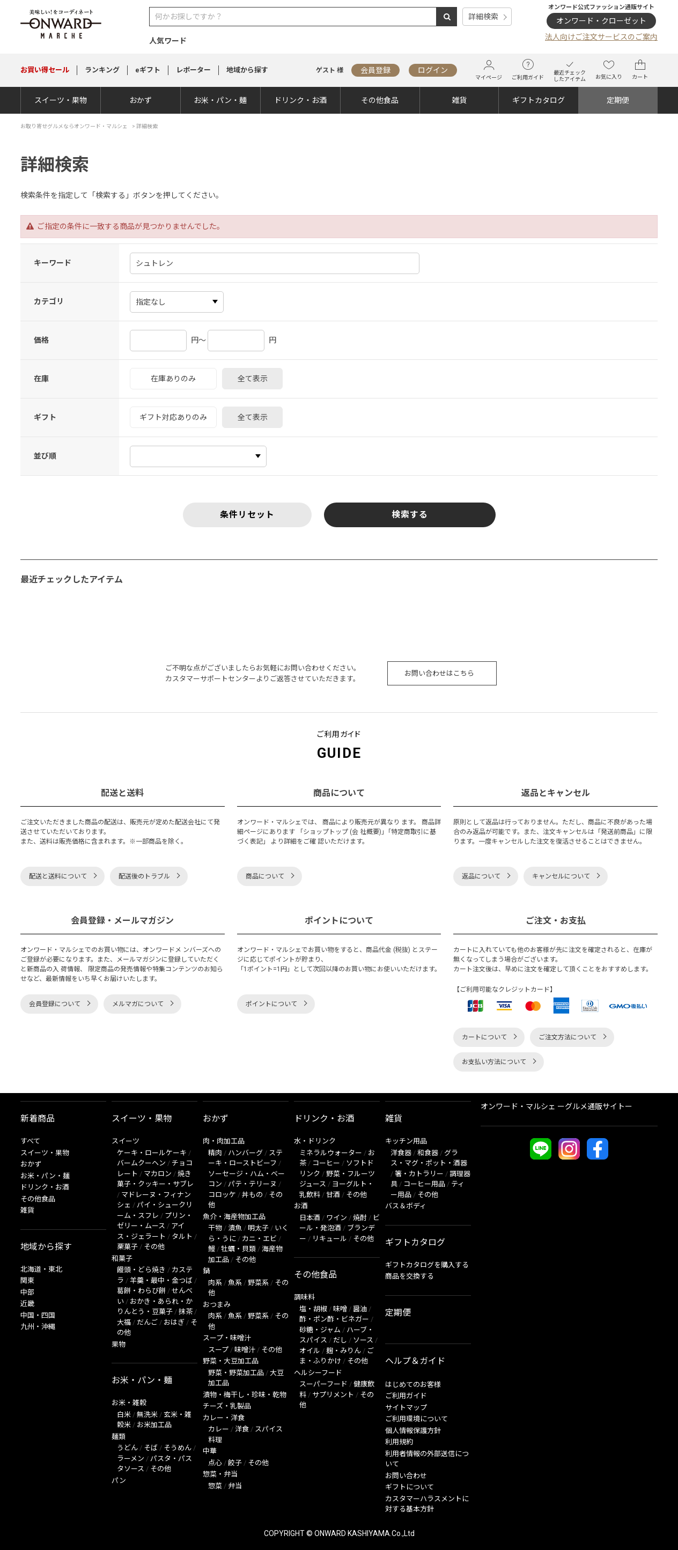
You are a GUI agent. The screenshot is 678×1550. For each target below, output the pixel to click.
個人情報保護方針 (413, 1431)
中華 (210, 1451)
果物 (119, 1344)
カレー (218, 1429)
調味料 (304, 1297)
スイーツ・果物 (60, 100)
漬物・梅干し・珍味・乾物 (244, 1395)
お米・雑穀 (129, 1403)
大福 (124, 1322)
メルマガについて (138, 1004)
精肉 (215, 1153)
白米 (124, 1415)
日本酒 (309, 1218)
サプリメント (333, 1395)
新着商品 (37, 1118)
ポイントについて (271, 1004)
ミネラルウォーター (330, 1153)
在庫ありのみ (173, 378)
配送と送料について (58, 876)
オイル (309, 1351)
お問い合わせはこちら (439, 673)
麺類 (119, 1437)
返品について (481, 876)
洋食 (242, 1429)
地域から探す (247, 70)
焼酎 (360, 1218)
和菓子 (122, 1258)
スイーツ (125, 1141)
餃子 (235, 1463)
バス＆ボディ (405, 1206)
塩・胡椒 (313, 1309)
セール (44, 70)
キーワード (52, 263)
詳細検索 (483, 16)
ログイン (433, 70)
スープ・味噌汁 (227, 1338)
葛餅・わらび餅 (141, 1291)
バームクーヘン (141, 1163)
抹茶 (186, 1312)
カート (640, 70)
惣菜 (215, 1486)
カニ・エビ (259, 1239)
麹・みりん (343, 1351)
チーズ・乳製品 (227, 1406)
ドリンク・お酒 (300, 100)
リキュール (329, 1239)
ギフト (45, 417)
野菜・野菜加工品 (236, 1373)
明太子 (258, 1228)
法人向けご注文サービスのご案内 (601, 37)
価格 (41, 340)
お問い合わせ (406, 1476)
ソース (363, 1340)
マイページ (488, 70)
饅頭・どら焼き (141, 1270)
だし (340, 1340)
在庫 (41, 378)
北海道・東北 (41, 1269)
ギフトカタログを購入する (427, 1265)
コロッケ (222, 1195)
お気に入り (608, 70)
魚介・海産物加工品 (234, 1217)
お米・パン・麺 (220, 100)
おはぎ (174, 1322)
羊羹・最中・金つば (161, 1280)
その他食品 (380, 100)
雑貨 (459, 100)
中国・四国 (37, 1315)
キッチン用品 (406, 1141)
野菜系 (258, 1283)
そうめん (177, 1448)
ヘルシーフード (318, 1373)
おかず (140, 100)
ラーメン (130, 1459)
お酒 (301, 1206)
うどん (127, 1448)
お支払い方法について (494, 1062)
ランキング (102, 70)
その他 (154, 1247)
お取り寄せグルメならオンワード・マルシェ (74, 126)
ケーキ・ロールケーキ (152, 1153)
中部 (27, 1292)
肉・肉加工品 (224, 1141)
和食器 (427, 1153)
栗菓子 (127, 1247)
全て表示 (253, 378)
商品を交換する (409, 1276)
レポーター (193, 70)
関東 (27, 1280)
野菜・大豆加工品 (231, 1361)
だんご (147, 1322)
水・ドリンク (315, 1141)
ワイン (336, 1218)
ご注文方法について (567, 1037)
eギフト (147, 70)
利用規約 (399, 1442)
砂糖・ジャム (320, 1330)
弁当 (235, 1486)
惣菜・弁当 (220, 1474)
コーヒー (326, 1163)
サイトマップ (406, 1408)
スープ (218, 1350)
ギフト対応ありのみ (173, 417)
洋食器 (400, 1153)
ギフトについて (409, 1487)
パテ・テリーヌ (252, 1184)
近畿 (27, 1304)
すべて (30, 1141)
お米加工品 (154, 1425)
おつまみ (217, 1305)
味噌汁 (244, 1350)
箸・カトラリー (419, 1174)
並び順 (45, 456)
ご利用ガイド (528, 69)
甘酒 (333, 1195)
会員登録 (375, 70)
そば (151, 1448)
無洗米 (147, 1415)
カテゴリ (49, 301)
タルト (182, 1236)
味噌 (340, 1309)
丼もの (252, 1195)
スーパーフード (323, 1384)
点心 (215, 1463)
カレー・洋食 (224, 1418)
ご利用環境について (416, 1419)
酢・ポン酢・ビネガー (334, 1319)
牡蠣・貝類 (238, 1249)
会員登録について (54, 1004)
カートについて (484, 1037)
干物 (215, 1228)
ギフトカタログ (538, 100)
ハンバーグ (245, 1153)
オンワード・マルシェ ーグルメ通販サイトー (556, 1106)
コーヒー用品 (424, 1184)
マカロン (158, 1174)
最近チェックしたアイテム (570, 70)
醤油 (360, 1309)
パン (119, 1481)
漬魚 (235, 1228)
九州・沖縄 (37, 1327)
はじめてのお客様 (413, 1385)
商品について (265, 876)
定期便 (618, 100)
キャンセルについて (561, 876)
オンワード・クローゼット (601, 21)
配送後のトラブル (144, 876)
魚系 (235, 1283)
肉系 (215, 1283)
